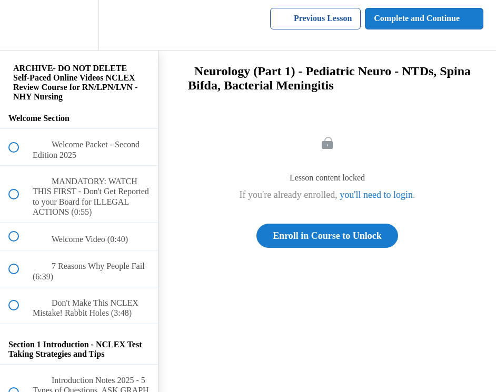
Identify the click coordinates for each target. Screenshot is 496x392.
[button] (19, 25)
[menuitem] (78, 25)
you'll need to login (376, 194)
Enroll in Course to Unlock (327, 235)
